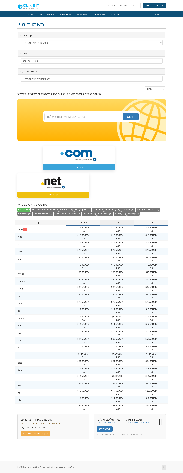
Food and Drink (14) (43, 213)
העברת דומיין (105, 428)
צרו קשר (114, 14)
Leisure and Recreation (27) (67, 213)
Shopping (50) (89, 213)
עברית (111, 5)
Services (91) (128, 209)
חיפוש (130, 116)
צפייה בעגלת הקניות (154, 5)
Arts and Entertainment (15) (45, 209)
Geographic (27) (82, 209)
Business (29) (66, 209)
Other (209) (133, 213)
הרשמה (134, 5)
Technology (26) (112, 209)
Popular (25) (24, 209)
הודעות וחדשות (47, 14)
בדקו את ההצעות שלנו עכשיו (35, 433)
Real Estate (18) (105, 213)
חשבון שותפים (99, 14)
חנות (32, 14)
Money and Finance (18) (148, 209)
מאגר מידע (65, 14)
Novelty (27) (120, 213)
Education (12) (24, 213)
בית (21, 14)
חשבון (159, 14)
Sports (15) (98, 209)
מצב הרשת (81, 14)
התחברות (123, 5)
